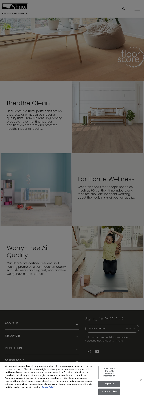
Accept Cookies (109, 392)
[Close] (140, 380)
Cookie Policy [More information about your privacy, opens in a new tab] (48, 387)
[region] (72, 380)
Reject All (109, 384)
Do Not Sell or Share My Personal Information (109, 372)
